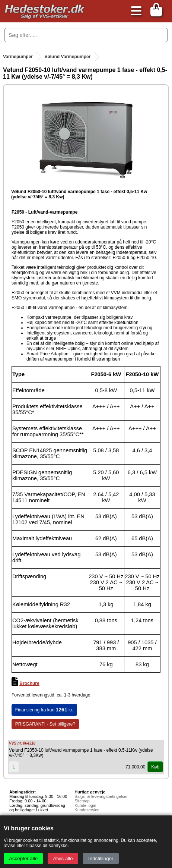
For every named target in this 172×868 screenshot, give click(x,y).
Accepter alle (23, 858)
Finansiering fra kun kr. (44, 710)
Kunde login (85, 805)
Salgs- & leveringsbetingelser (100, 796)
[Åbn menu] (134, 11)
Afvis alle (63, 858)
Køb (155, 767)
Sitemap (81, 801)
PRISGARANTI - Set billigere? (45, 724)
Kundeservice (86, 810)
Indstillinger (100, 858)
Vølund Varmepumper (67, 56)
